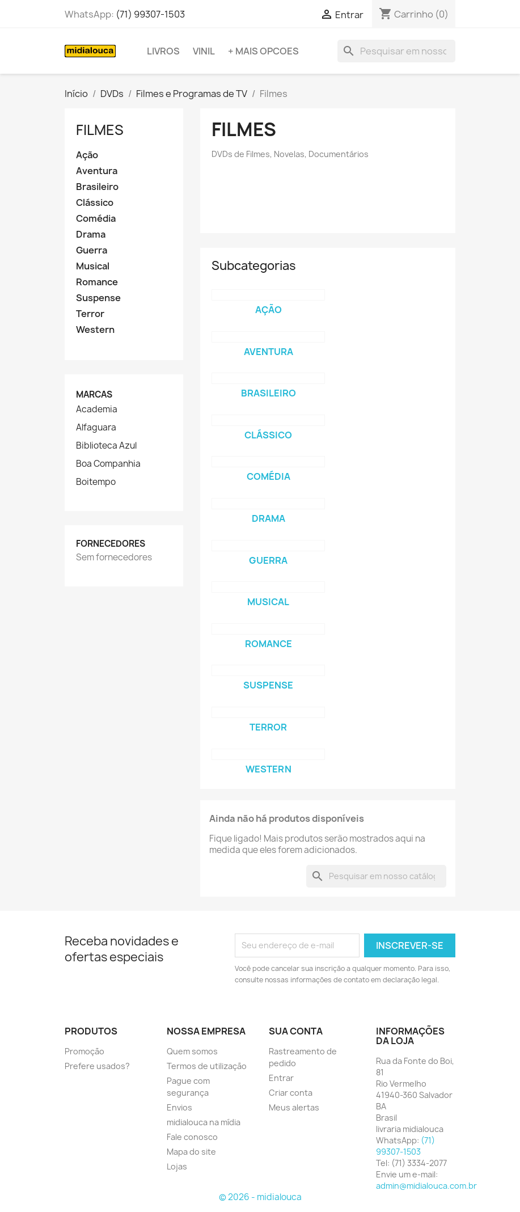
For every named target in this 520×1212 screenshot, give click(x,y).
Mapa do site (191, 1151)
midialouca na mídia (203, 1122)
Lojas (177, 1166)
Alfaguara (96, 427)
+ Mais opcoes (263, 51)
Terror (90, 314)
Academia (96, 409)
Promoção (84, 1051)
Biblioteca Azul (106, 445)
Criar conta (290, 1092)
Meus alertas (294, 1107)
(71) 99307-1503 (150, 14)
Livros (163, 51)
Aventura (96, 171)
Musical (92, 266)
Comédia (96, 219)
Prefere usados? (97, 1066)
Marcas (94, 394)
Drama (90, 234)
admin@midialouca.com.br (426, 1185)
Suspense (98, 298)
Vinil (204, 51)
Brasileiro (97, 187)
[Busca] (396, 51)
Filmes (100, 130)
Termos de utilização (207, 1066)
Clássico (94, 203)
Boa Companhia (108, 464)
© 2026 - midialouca (260, 1197)
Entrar (281, 1077)
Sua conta (296, 1031)
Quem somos (192, 1051)
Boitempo (96, 482)
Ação (87, 155)
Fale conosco (192, 1136)
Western (95, 330)
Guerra (91, 250)
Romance (97, 282)
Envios (179, 1107)
